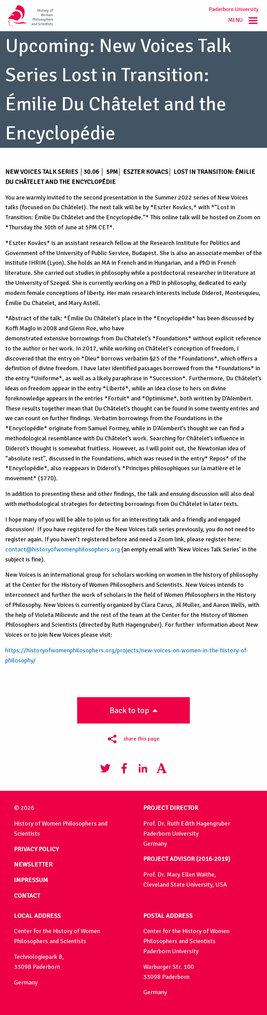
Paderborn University (233, 9)
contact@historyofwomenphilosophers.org (62, 549)
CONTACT (27, 895)
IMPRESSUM (31, 880)
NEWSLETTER (33, 864)
